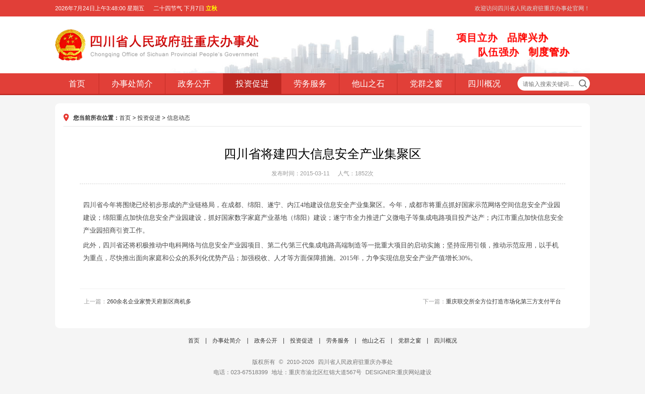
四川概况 (484, 83)
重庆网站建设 (414, 372)
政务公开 (194, 83)
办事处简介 (132, 83)
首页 (77, 83)
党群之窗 (426, 83)
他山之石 (368, 83)
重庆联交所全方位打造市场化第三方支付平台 (503, 301)
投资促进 (252, 83)
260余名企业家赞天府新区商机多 (149, 301)
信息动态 (178, 117)
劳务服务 (310, 83)
